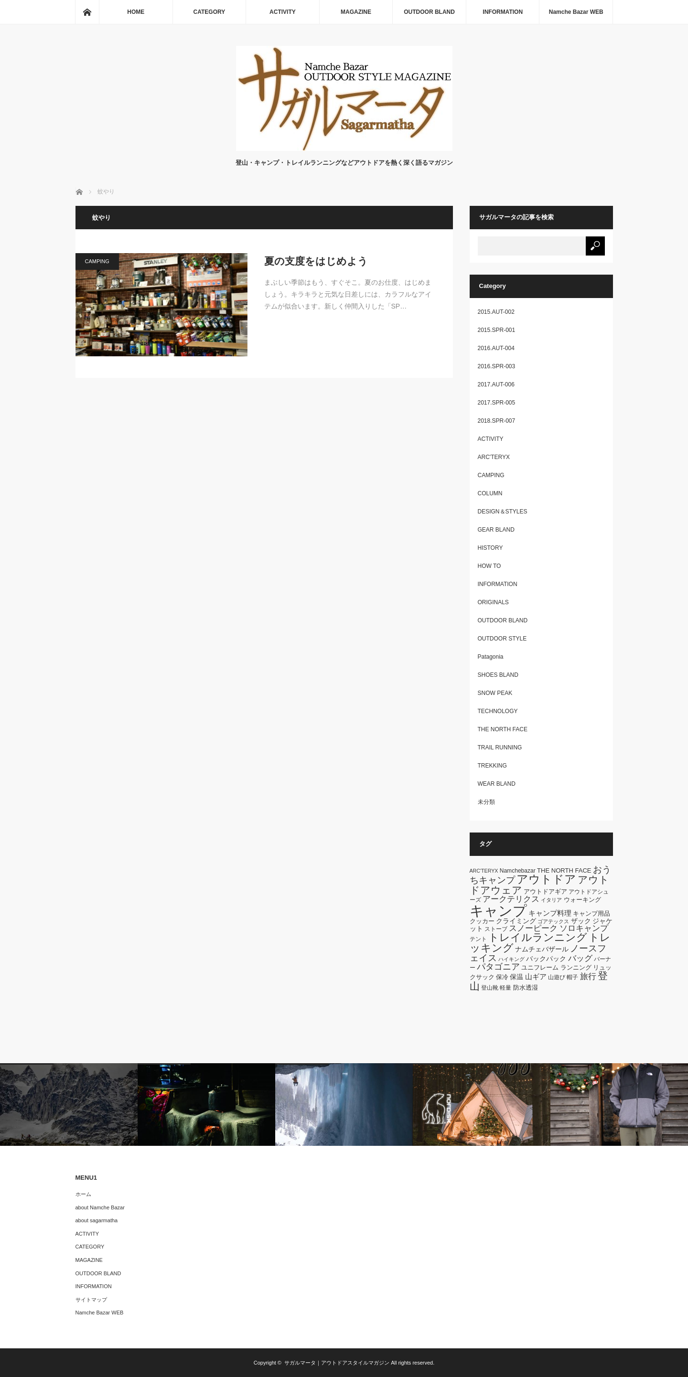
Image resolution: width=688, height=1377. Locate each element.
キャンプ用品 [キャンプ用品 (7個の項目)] (591, 913)
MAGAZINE (356, 12)
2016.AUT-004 (496, 348)
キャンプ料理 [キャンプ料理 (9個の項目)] (549, 913)
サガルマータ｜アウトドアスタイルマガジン (336, 1363)
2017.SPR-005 (497, 402)
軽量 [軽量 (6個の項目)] (505, 987)
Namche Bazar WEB (576, 12)
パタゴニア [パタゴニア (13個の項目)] (498, 966)
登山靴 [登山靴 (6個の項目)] (489, 987)
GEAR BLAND (496, 529)
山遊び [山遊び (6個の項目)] (556, 977)
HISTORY (490, 547)
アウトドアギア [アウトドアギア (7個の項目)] (545, 891)
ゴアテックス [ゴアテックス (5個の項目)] (553, 921)
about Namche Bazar (100, 1207)
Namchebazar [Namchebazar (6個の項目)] (518, 870)
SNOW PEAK (495, 693)
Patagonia (491, 656)
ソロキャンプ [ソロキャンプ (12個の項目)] (583, 928)
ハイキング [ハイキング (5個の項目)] (511, 959)
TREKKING (492, 765)
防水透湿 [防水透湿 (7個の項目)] (525, 987)
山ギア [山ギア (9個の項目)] (536, 976)
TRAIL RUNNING (500, 747)
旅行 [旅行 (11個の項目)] (588, 976)
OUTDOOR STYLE (502, 638)
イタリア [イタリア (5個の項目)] (551, 900)
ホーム (83, 1194)
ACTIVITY (282, 12)
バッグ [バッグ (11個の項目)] (580, 958)
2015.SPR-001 (497, 330)
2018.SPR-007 (497, 420)
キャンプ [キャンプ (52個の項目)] (498, 910)
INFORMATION (503, 12)
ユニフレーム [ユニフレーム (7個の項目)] (540, 967)
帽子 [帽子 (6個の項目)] (572, 977)
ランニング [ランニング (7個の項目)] (575, 967)
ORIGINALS (493, 602)
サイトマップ (91, 1299)
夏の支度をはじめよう (316, 261)
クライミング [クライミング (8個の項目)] (516, 921)
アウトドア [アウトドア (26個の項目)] (546, 879)
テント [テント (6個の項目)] (478, 939)
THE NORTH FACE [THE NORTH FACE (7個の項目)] (564, 870)
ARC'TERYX (494, 457)
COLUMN (490, 493)
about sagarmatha (96, 1220)
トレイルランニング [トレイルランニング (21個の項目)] (537, 937)
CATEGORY (210, 12)
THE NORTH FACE (502, 729)
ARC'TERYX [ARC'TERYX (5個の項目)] (484, 871)
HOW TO (489, 566)
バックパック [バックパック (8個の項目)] (546, 958)
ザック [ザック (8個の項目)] (581, 921)
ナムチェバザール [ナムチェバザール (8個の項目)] (542, 949)
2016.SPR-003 (497, 366)
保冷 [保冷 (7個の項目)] (502, 977)
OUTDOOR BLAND (429, 12)
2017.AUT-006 (496, 384)
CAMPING (97, 261)
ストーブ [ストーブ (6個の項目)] (495, 929)
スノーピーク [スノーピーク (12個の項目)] (533, 928)
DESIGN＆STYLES (502, 511)
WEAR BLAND (497, 783)
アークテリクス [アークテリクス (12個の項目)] (511, 899)
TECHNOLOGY (498, 711)
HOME (135, 12)
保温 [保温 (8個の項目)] (516, 977)
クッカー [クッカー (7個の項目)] (482, 921)
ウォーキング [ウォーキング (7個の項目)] (582, 899)
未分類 (486, 802)
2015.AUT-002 (496, 312)
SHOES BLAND (498, 675)
